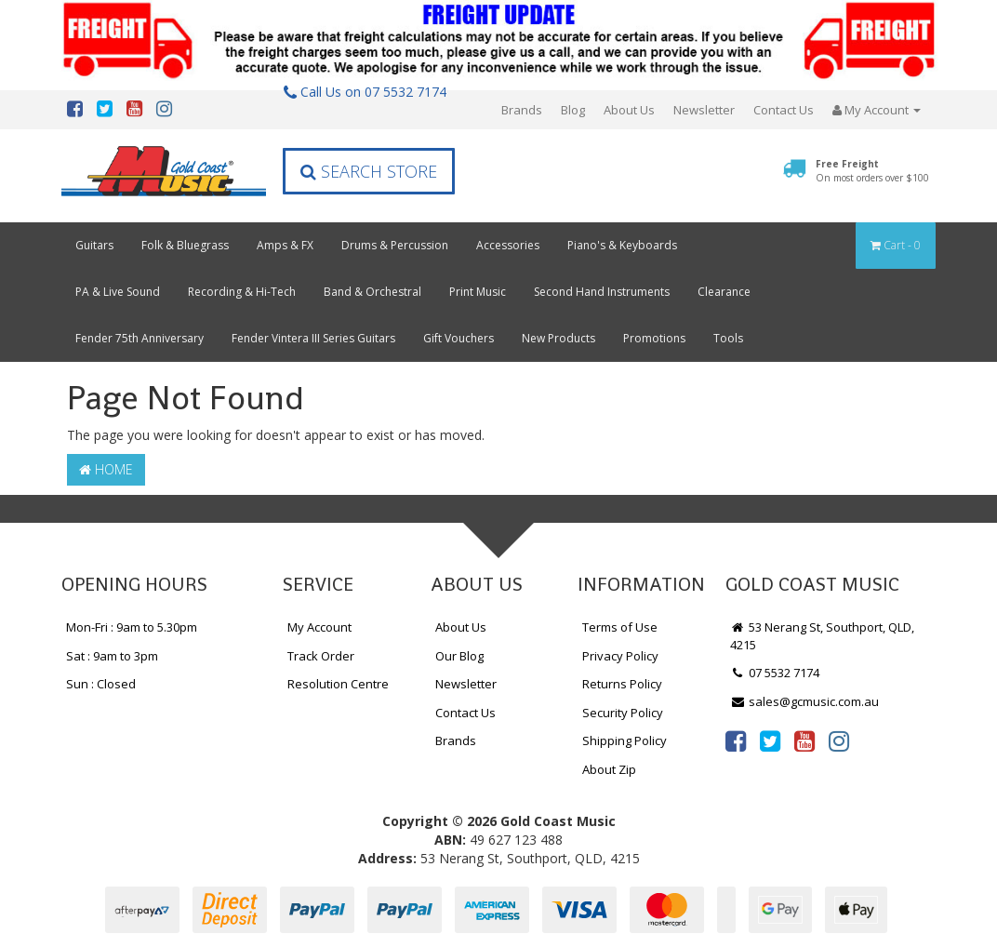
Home (106, 469)
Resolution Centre (338, 683)
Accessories (507, 245)
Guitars (94, 245)
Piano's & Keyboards (622, 245)
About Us (629, 109)
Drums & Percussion (394, 245)
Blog (573, 109)
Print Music (477, 292)
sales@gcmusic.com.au (804, 701)
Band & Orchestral (372, 292)
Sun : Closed (101, 683)
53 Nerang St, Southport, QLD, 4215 (822, 636)
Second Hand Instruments (602, 292)
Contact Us (783, 109)
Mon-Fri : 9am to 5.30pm (131, 627)
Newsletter (704, 109)
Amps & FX (285, 245)
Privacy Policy (620, 655)
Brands (521, 109)
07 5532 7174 (774, 672)
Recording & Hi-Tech (242, 292)
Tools (728, 338)
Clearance (724, 292)
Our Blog (459, 655)
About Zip (609, 769)
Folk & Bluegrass (185, 245)
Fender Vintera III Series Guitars (313, 338)
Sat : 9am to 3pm (112, 655)
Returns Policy (622, 683)
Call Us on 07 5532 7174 (365, 91)
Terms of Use (620, 627)
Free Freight (872, 170)
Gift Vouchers (458, 338)
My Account (319, 627)
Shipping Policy (624, 740)
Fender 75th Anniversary (139, 338)
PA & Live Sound (117, 292)
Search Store (368, 171)
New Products (558, 338)
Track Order (320, 655)
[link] (735, 740)
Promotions (654, 338)
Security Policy (622, 712)
